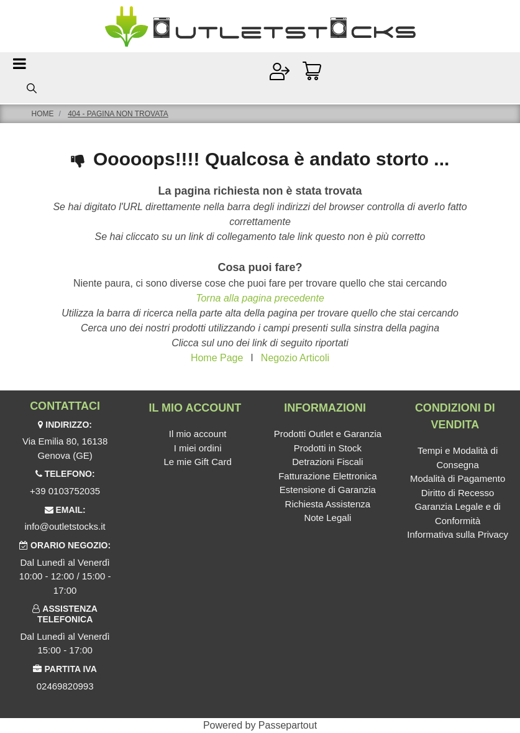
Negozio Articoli (295, 358)
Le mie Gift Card (198, 461)
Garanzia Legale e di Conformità (457, 513)
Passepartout (287, 725)
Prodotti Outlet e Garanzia (327, 433)
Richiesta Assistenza (328, 504)
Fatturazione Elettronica (327, 476)
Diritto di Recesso (458, 492)
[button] (32, 88)
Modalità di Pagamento (457, 478)
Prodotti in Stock (328, 448)
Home (43, 113)
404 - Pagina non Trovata (118, 113)
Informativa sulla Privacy (457, 534)
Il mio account (198, 433)
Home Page (217, 358)
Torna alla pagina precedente (260, 298)
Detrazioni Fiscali (327, 461)
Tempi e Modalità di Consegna (457, 457)
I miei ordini (198, 448)
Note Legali (327, 517)
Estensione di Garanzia (328, 489)
